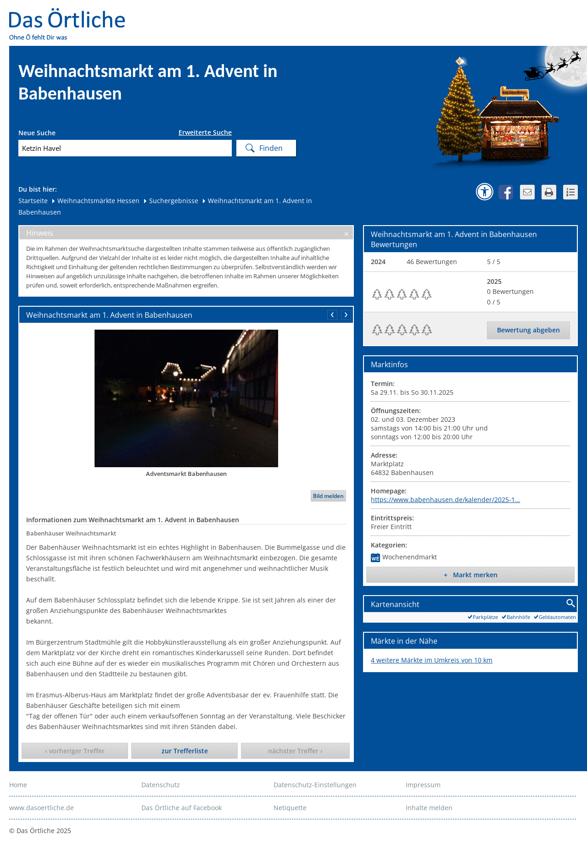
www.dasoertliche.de (41, 807)
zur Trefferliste (185, 750)
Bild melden (328, 496)
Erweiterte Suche (205, 132)
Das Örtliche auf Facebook (181, 807)
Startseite (33, 200)
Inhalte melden (429, 807)
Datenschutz (160, 784)
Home (18, 784)
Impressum (423, 784)
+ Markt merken (471, 574)
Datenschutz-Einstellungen (315, 784)
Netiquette (290, 807)
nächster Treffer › (295, 750)
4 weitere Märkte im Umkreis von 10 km (431, 660)
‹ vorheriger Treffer (75, 750)
